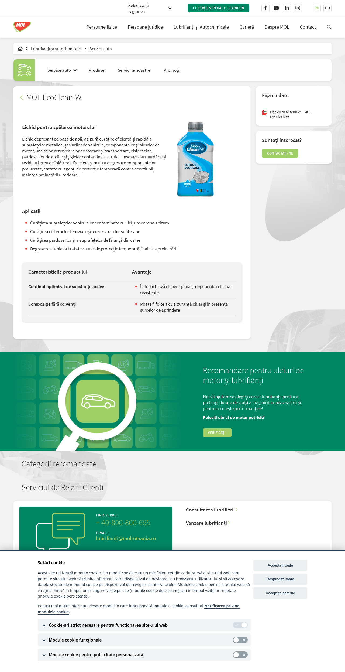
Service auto (100, 48)
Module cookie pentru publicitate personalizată (96, 654)
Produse (96, 70)
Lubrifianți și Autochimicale (201, 27)
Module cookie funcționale (75, 640)
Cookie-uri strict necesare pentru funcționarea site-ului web (108, 625)
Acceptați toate (280, 565)
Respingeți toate (280, 579)
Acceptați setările (280, 593)
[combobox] (149, 8)
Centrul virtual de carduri (218, 7)
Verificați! (222, 442)
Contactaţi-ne (287, 160)
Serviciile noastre (134, 70)
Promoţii (172, 70)
